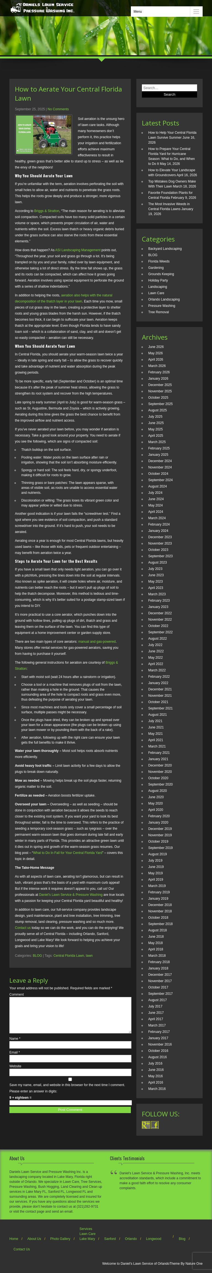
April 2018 (155, 949)
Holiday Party (158, 280)
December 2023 (160, 537)
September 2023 (160, 556)
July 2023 (155, 569)
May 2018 (155, 943)
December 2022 (160, 613)
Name (14, 1045)
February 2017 (159, 1032)
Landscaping (157, 287)
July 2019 (155, 860)
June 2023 (156, 575)
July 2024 (155, 493)
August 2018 (157, 930)
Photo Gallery (60, 1239)
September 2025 (160, 404)
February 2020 (159, 816)
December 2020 (160, 765)
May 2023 (155, 581)
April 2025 (155, 436)
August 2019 (157, 854)
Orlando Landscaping (164, 299)
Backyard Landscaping (165, 249)
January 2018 (158, 968)
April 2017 (155, 1019)
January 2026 (158, 378)
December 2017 (160, 975)
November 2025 (160, 391)
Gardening (156, 268)
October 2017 (158, 987)
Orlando (131, 1239)
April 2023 (155, 588)
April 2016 (155, 1082)
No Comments (58, 109)
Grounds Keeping (161, 274)
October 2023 (158, 550)
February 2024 (159, 524)
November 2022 (160, 619)
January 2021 (158, 759)
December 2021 (160, 689)
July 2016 (155, 1063)
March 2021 (157, 746)
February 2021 (159, 753)
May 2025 (155, 429)
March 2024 (157, 518)
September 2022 (160, 632)
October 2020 (158, 778)
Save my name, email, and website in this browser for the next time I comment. (67, 1092)
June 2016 (156, 1070)
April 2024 (155, 512)
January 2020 (158, 822)
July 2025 (155, 417)
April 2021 (155, 740)
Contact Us (22, 1249)
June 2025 (156, 423)
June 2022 (156, 651)
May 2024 (155, 505)
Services (86, 1229)
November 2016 (160, 1044)
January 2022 (158, 683)
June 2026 (156, 347)
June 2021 (156, 727)
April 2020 (155, 810)
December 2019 (160, 829)
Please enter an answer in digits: (33, 1098)
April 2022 (155, 664)
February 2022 (159, 677)
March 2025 (157, 442)
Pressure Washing (161, 306)
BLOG (37, 956)
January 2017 (158, 1038)
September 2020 (160, 784)
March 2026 (157, 366)
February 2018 (159, 962)
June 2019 (156, 867)
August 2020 (157, 791)
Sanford (110, 1239)
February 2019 (159, 892)
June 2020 (156, 797)
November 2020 (160, 772)
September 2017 (160, 994)
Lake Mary (87, 1239)
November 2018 (160, 911)
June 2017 (156, 1013)
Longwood (153, 1239)
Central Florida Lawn (69, 956)
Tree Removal (158, 312)
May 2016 (155, 1076)
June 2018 (156, 937)
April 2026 (155, 359)
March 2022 (157, 670)
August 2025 (157, 410)
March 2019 (157, 886)
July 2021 (155, 721)
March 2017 (157, 1025)
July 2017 (155, 1006)
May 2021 (155, 734)
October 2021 (158, 702)
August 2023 (157, 562)
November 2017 (160, 981)
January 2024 (158, 531)
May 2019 (155, 873)
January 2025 (158, 455)
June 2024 (156, 499)
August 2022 (157, 638)
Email (14, 1059)
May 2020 (155, 803)
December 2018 (160, 905)
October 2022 (158, 626)
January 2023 (158, 607)
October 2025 (158, 398)
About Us (34, 1239)
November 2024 (160, 467)
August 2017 (157, 1000)
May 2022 (155, 658)
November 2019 (160, 835)
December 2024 (160, 461)
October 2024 (158, 474)
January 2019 (158, 899)
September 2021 (160, 708)
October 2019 (158, 841)
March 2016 (157, 1089)
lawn (89, 956)
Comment (16, 994)
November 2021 (160, 696)
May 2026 (155, 353)
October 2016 (158, 1051)
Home (13, 1239)
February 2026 (159, 372)
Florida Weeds (158, 261)
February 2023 (159, 600)
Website (15, 1073)
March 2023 (157, 594)
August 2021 (157, 715)
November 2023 (160, 543)
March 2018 (157, 956)
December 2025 (160, 385)
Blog (182, 1239)
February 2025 (159, 448)
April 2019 (155, 879)
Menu (138, 12)
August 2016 (157, 1057)
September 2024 (160, 480)
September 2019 (160, 848)
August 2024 (157, 486)
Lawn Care (156, 293)
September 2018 (160, 924)
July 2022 (155, 645)
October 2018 (158, 918)
